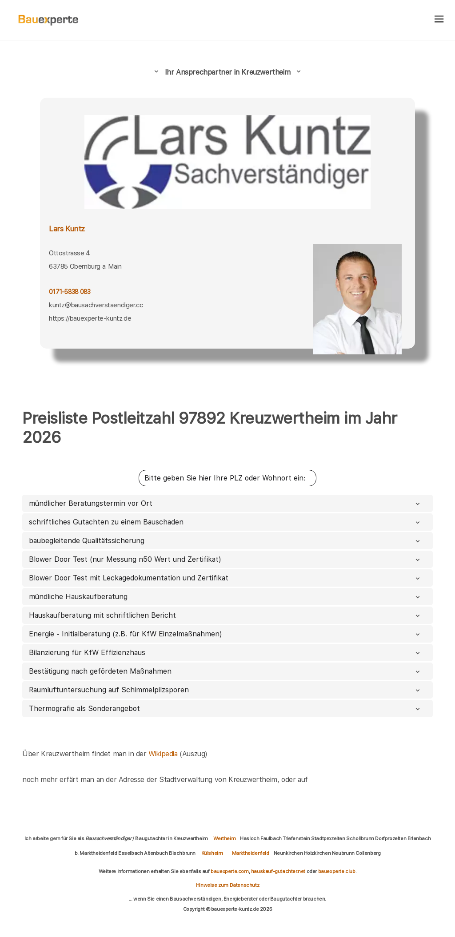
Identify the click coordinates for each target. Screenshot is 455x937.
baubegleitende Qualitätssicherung (225, 540)
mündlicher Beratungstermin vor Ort (225, 503)
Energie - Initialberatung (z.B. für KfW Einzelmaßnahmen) (225, 634)
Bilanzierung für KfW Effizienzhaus (225, 652)
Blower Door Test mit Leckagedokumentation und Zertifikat (225, 578)
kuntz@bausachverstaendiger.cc (96, 305)
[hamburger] (439, 19)
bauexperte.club (336, 871)
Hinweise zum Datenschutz (227, 885)
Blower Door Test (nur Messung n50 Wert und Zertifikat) (225, 559)
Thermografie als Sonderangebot (225, 708)
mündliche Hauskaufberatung (225, 596)
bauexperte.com (229, 871)
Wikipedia (164, 754)
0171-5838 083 (69, 291)
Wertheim (224, 838)
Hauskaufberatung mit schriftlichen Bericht (225, 615)
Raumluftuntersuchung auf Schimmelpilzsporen (225, 690)
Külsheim (212, 853)
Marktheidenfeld (250, 853)
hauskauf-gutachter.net (278, 871)
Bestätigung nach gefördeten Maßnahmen (225, 671)
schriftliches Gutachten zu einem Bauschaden (225, 522)
